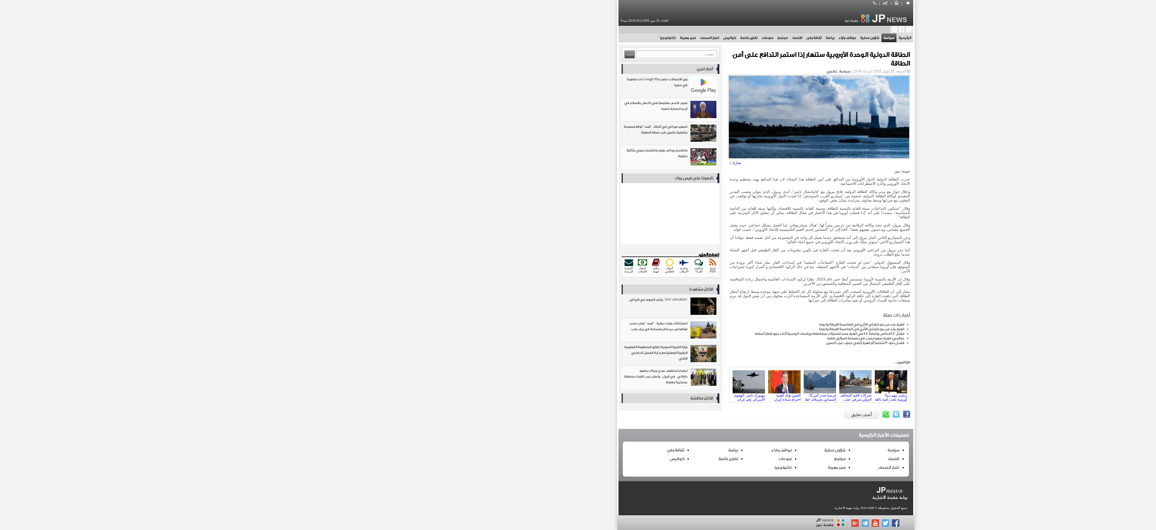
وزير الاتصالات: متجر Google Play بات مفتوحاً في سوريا (482, 87)
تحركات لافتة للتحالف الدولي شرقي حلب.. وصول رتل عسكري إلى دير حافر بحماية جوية (667, 384)
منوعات (580, 38)
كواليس (541, 38)
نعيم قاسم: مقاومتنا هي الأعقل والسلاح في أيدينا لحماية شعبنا (482, 110)
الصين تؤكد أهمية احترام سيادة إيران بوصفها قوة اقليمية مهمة (596, 384)
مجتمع (595, 38)
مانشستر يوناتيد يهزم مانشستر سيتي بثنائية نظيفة (482, 158)
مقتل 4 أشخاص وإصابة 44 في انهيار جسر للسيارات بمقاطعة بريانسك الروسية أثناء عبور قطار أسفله (641, 334)
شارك (548, 163)
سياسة (701, 38)
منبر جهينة (500, 38)
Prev (549, 384)
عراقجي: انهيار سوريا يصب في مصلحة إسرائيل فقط (677, 338)
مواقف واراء (659, 38)
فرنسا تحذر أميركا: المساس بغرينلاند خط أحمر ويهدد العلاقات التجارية (632, 384)
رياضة (642, 38)
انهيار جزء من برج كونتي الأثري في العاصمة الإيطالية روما (673, 324)
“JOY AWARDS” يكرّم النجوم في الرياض (482, 307)
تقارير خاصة (561, 38)
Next (714, 384)
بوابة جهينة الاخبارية (659, 507)
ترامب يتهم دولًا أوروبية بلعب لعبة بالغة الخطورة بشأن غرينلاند (703, 384)
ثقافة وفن (626, 38)
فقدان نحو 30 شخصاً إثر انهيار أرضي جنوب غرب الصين (677, 343)
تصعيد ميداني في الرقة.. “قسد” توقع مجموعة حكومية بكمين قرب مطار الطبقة (482, 134)
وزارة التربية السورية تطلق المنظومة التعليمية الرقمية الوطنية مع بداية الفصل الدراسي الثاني (482, 354)
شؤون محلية (682, 38)
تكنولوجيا (480, 38)
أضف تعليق (673, 414)
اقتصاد (609, 38)
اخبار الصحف (521, 38)
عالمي (644, 71)
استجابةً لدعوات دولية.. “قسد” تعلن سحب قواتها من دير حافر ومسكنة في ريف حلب (482, 331)
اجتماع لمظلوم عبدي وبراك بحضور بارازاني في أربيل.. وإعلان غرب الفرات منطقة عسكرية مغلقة (482, 378)
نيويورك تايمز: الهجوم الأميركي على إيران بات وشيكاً (561, 384)
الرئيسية (717, 38)
